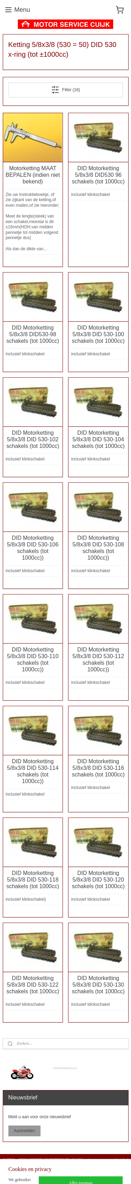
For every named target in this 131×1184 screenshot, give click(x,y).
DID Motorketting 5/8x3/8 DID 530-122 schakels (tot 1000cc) (32, 984)
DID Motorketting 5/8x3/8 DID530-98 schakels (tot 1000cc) (32, 334)
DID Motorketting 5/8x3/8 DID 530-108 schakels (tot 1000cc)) (98, 548)
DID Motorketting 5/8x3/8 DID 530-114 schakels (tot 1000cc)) (33, 771)
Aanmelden (24, 1130)
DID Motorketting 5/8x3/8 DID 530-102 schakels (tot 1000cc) (32, 439)
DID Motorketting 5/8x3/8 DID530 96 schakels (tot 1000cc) (98, 174)
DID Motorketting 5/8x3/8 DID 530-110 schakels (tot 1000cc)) (33, 660)
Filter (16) (65, 90)
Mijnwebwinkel (85, 1171)
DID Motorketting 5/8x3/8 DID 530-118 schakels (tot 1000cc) (32, 879)
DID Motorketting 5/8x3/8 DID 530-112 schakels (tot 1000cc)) (98, 660)
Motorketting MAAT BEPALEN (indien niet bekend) (33, 174)
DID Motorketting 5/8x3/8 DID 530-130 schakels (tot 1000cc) (98, 984)
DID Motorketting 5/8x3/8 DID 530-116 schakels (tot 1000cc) (98, 768)
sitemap (92, 1160)
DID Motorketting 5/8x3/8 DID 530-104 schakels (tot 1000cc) (98, 439)
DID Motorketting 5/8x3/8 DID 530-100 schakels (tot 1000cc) (98, 334)
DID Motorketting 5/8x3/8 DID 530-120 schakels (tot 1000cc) (98, 879)
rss (105, 1160)
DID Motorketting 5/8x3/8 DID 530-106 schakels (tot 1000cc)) (33, 548)
